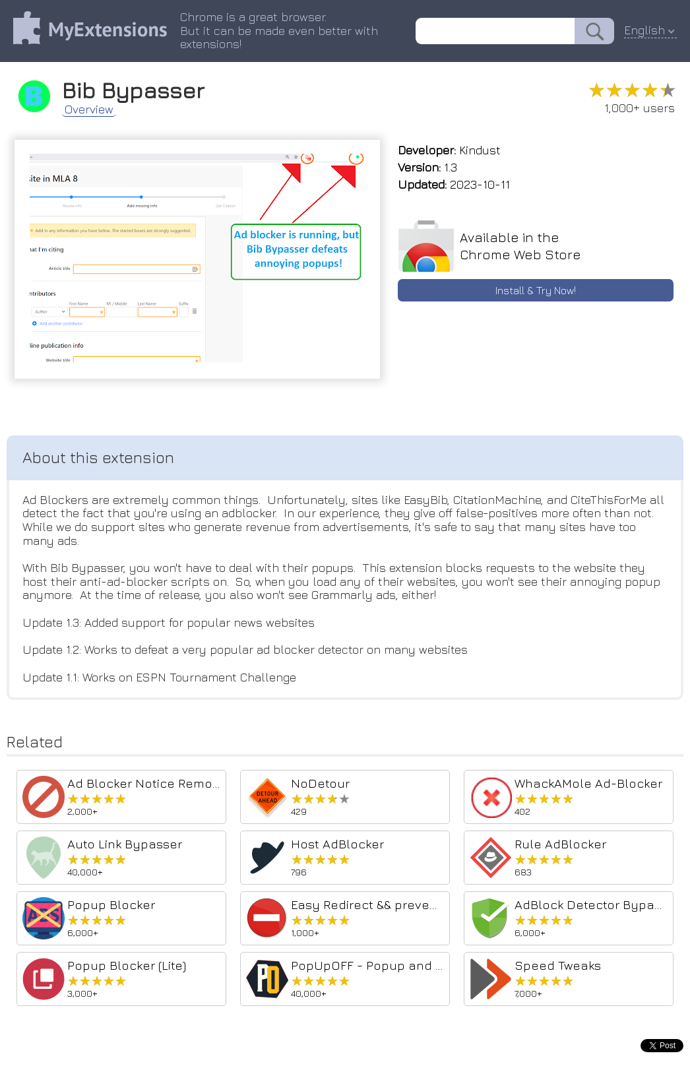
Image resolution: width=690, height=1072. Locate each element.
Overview (89, 109)
